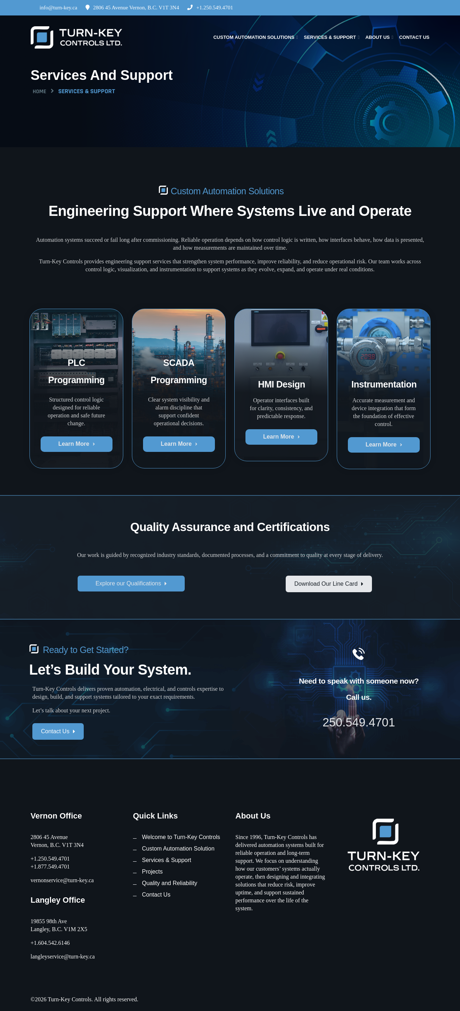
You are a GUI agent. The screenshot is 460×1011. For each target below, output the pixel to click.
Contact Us (414, 37)
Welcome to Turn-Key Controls (181, 837)
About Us (377, 37)
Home (39, 91)
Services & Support (330, 37)
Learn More (76, 444)
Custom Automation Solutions (254, 37)
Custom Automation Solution (178, 848)
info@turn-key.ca (54, 7)
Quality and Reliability (169, 883)
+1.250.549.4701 (210, 7)
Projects (152, 872)
